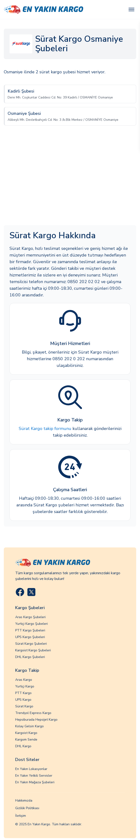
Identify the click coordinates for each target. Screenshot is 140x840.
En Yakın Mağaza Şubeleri (34, 782)
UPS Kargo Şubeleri (30, 637)
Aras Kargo (23, 679)
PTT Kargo (23, 693)
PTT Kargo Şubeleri (30, 630)
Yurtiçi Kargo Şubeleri (31, 623)
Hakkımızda (23, 800)
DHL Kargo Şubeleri (30, 657)
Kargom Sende (26, 739)
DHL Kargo (23, 746)
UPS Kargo (23, 699)
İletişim (20, 815)
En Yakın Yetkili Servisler (33, 775)
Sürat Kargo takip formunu (45, 428)
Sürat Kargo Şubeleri (31, 643)
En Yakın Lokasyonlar (31, 769)
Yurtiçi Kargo (24, 686)
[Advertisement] (70, 180)
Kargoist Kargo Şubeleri (33, 650)
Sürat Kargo (24, 706)
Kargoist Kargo (26, 733)
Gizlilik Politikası (27, 808)
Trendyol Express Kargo (33, 713)
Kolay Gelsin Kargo (29, 726)
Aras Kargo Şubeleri (30, 617)
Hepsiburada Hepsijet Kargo (36, 719)
